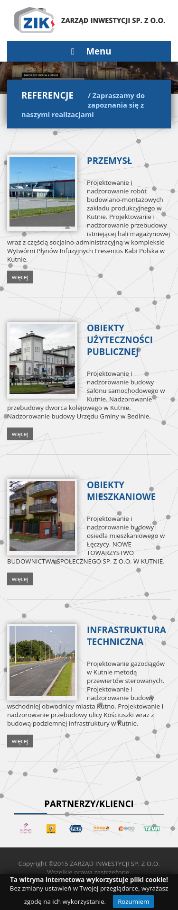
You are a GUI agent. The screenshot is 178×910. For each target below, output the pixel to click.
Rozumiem (133, 901)
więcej (20, 277)
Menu (88, 51)
